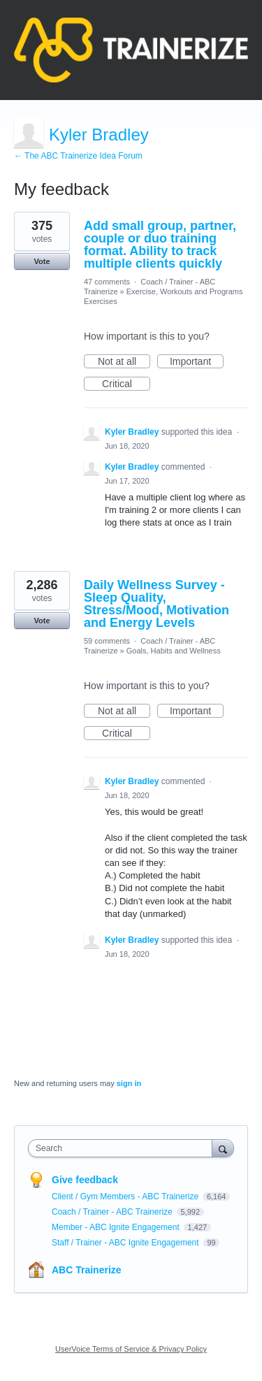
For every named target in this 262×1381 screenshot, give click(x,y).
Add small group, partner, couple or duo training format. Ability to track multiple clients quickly (160, 244)
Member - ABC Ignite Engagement (117, 1227)
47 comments (107, 281)
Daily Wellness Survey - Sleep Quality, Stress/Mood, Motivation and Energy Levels (156, 604)
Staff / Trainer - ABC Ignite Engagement (126, 1243)
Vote (42, 261)
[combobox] (123, 1148)
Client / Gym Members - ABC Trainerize (126, 1196)
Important (197, 362)
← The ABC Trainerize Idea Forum (78, 156)
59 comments (107, 641)
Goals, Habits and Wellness (173, 650)
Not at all (124, 362)
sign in (129, 1083)
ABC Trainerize (87, 1269)
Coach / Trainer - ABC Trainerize (113, 1212)
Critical (126, 384)
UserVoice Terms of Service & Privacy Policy (131, 1349)
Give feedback (85, 1179)
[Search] (223, 1148)
